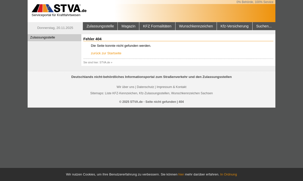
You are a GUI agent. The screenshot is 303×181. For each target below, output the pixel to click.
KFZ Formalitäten (157, 26)
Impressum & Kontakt (171, 87)
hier (181, 174)
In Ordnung (228, 174)
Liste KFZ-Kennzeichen (121, 93)
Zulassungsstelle (100, 26)
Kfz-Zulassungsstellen (154, 93)
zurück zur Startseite (106, 53)
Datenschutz (145, 87)
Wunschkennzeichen (196, 26)
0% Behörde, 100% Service (254, 2)
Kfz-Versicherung (235, 26)
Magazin (128, 26)
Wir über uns (125, 87)
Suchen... (264, 26)
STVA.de (105, 62)
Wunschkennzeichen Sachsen (192, 93)
